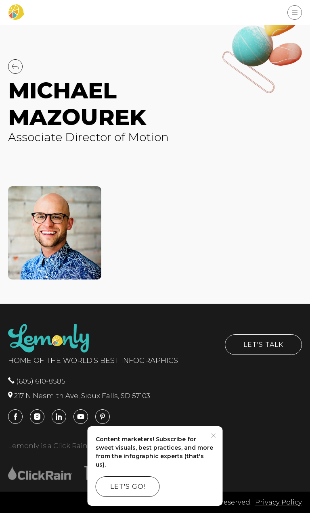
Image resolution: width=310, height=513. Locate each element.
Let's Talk (263, 344)
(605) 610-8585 (36, 381)
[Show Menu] (294, 12)
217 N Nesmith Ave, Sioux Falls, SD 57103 (79, 396)
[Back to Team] (15, 71)
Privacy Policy (278, 502)
